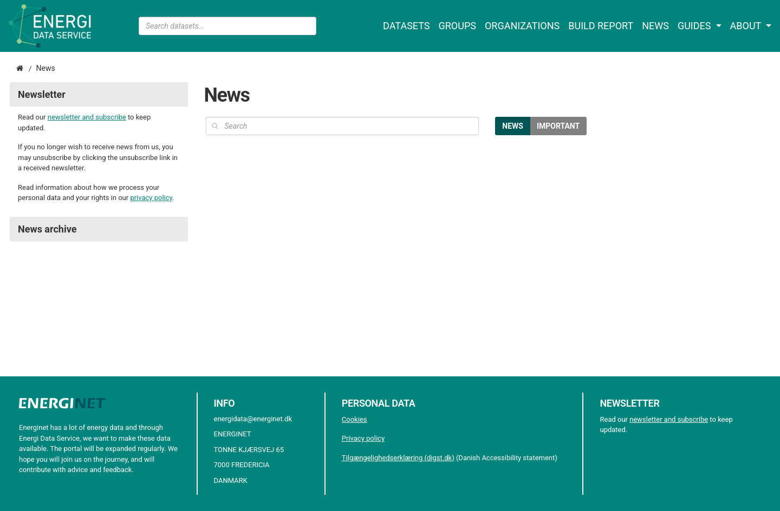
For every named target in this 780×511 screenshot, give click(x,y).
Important (558, 126)
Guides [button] (695, 25)
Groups (457, 25)
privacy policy (151, 198)
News (655, 25)
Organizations (522, 25)
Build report (600, 25)
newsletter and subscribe (87, 117)
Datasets (406, 25)
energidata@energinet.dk (253, 419)
